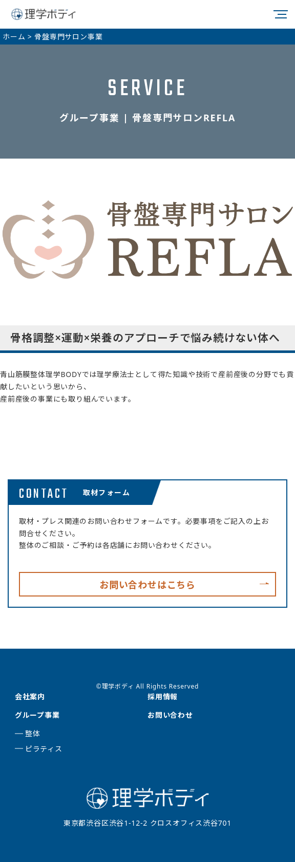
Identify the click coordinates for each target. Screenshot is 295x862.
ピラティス (43, 749)
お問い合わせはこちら (147, 585)
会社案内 (30, 696)
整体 (32, 733)
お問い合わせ (170, 715)
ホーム (14, 36)
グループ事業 (37, 715)
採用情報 (163, 696)
